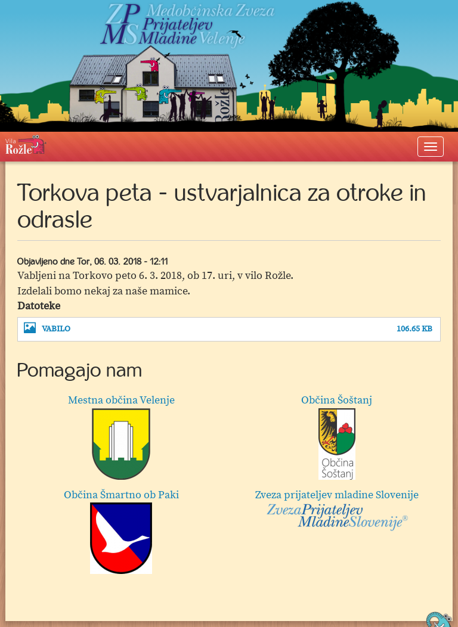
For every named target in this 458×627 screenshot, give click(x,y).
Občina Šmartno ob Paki (121, 531)
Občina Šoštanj (336, 436)
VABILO (56, 329)
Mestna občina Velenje (121, 436)
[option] (229, 487)
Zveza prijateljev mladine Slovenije (337, 510)
